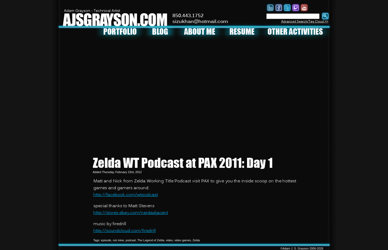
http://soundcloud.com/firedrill (124, 231)
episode (106, 240)
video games (182, 240)
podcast (131, 240)
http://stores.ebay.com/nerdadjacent (130, 213)
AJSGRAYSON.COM (115, 19)
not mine (118, 240)
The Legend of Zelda (150, 240)
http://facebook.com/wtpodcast (125, 195)
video (169, 240)
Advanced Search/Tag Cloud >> (304, 21)
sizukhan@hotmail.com (200, 21)
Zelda (196, 240)
